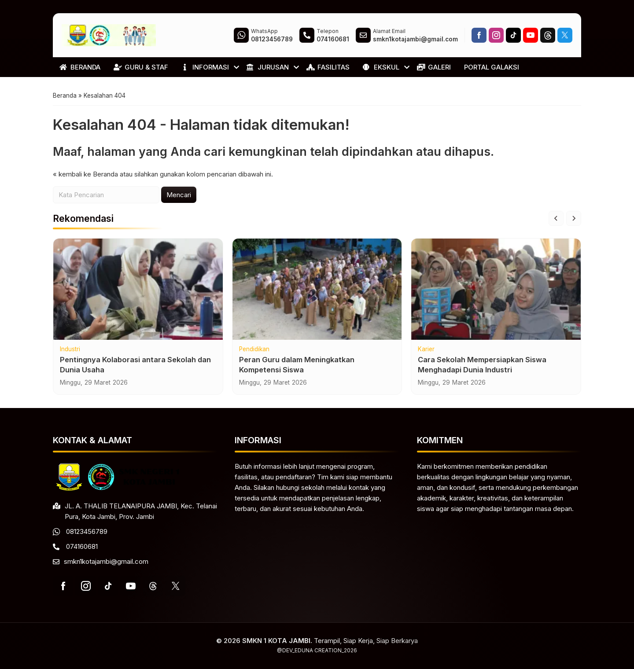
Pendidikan (254, 360)
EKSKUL (381, 67)
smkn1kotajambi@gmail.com (106, 561)
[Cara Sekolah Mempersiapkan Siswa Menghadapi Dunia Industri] (496, 299)
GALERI (434, 67)
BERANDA (79, 67)
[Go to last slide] (556, 228)
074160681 (82, 546)
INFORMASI (205, 67)
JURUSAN (268, 67)
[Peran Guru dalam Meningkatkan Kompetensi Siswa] (317, 299)
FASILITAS (328, 67)
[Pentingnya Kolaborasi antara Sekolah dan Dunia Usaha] (138, 299)
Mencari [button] (178, 205)
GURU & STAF (141, 67)
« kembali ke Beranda (85, 184)
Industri (70, 360)
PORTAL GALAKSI (491, 67)
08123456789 (86, 531)
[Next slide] (573, 228)
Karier (426, 360)
